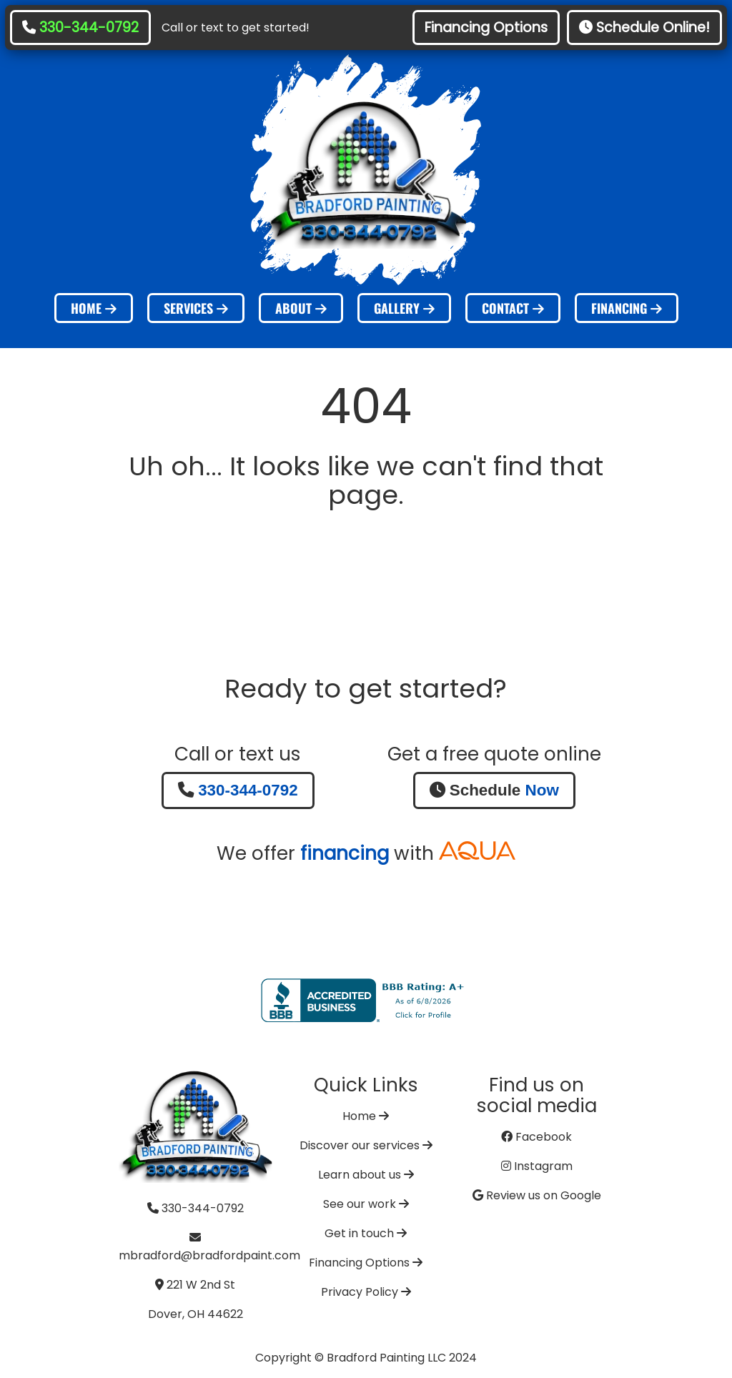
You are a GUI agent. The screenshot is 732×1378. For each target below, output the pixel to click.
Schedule (494, 790)
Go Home (366, 552)
